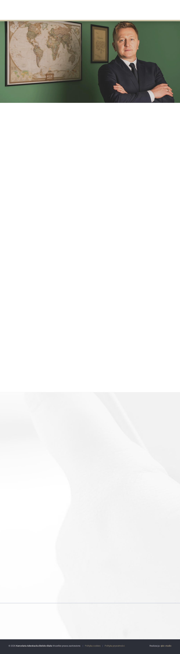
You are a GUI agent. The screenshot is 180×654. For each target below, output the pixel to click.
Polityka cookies (93, 645)
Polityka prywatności (115, 645)
